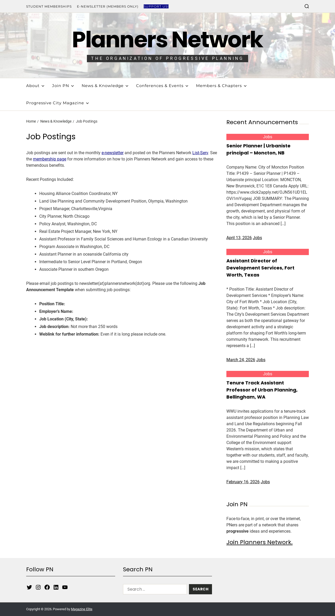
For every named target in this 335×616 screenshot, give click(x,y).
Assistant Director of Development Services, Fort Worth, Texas (260, 267)
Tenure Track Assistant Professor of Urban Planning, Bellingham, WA (262, 389)
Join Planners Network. (259, 542)
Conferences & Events (162, 85)
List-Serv (200, 152)
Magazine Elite (81, 609)
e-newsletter (113, 152)
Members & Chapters (221, 85)
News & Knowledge (105, 85)
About (35, 85)
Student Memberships (49, 6)
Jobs (267, 136)
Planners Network (167, 39)
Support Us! (156, 6)
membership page (49, 159)
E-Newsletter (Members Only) (107, 6)
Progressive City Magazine (57, 102)
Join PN (63, 85)
